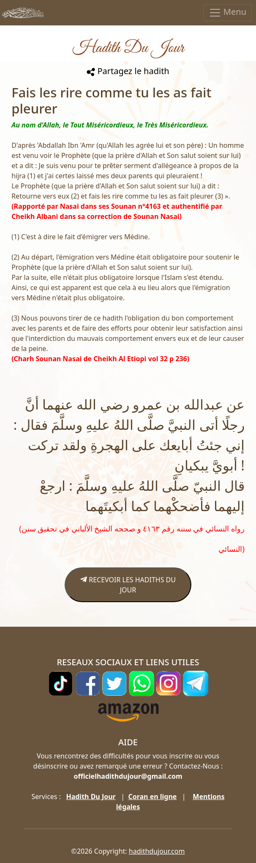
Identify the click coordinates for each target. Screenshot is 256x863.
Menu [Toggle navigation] (227, 12)
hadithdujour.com (157, 851)
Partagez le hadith (128, 71)
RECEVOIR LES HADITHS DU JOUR (128, 585)
